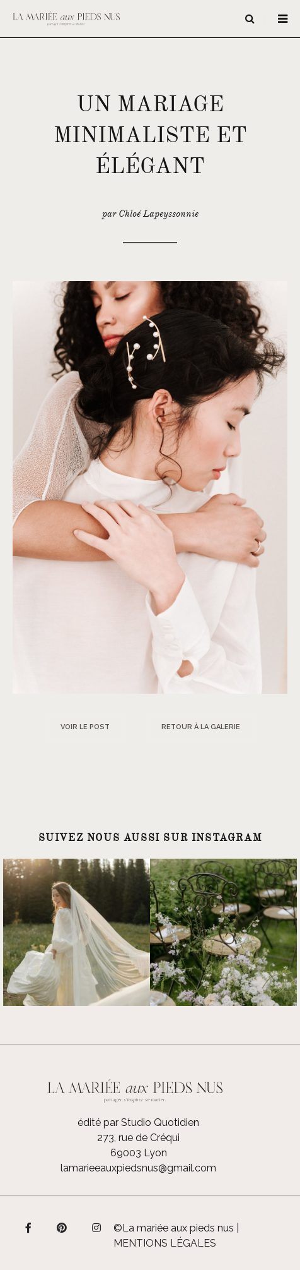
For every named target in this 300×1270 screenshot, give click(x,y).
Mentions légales (164, 1243)
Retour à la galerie (200, 727)
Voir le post (85, 727)
